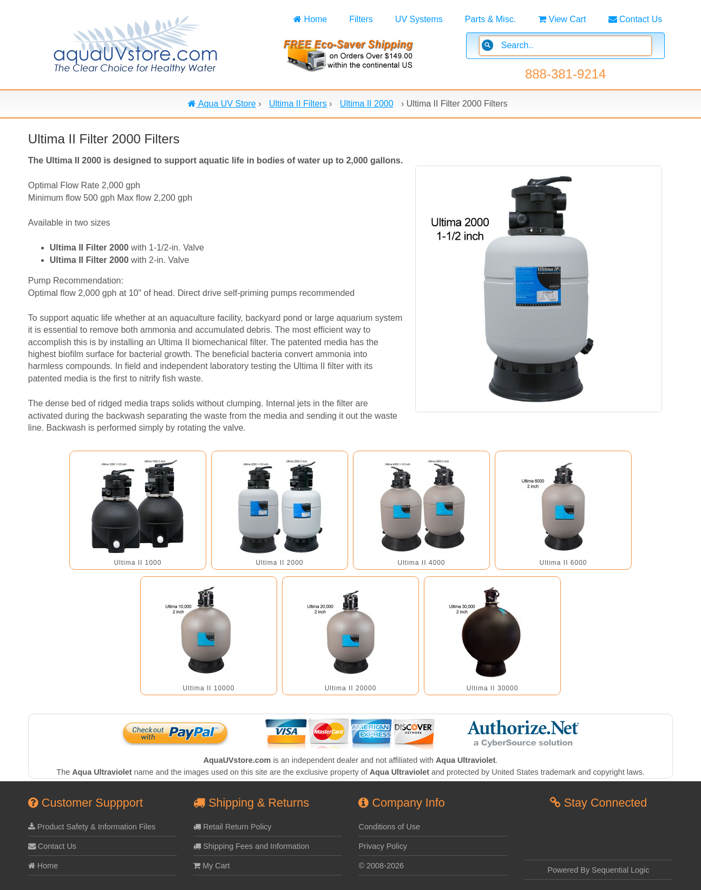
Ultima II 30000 (493, 688)
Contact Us (635, 19)
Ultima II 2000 (279, 562)
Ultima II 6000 (563, 562)
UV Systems (419, 19)
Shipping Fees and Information (251, 846)
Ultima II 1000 (137, 562)
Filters (361, 19)
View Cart (562, 19)
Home (310, 19)
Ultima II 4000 (421, 562)
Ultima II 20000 (351, 688)
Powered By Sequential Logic (599, 870)
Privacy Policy (382, 846)
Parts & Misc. (490, 19)
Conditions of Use (389, 826)
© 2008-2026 (380, 865)
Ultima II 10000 (209, 688)
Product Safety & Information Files (91, 826)
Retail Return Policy (232, 826)
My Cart (211, 865)
